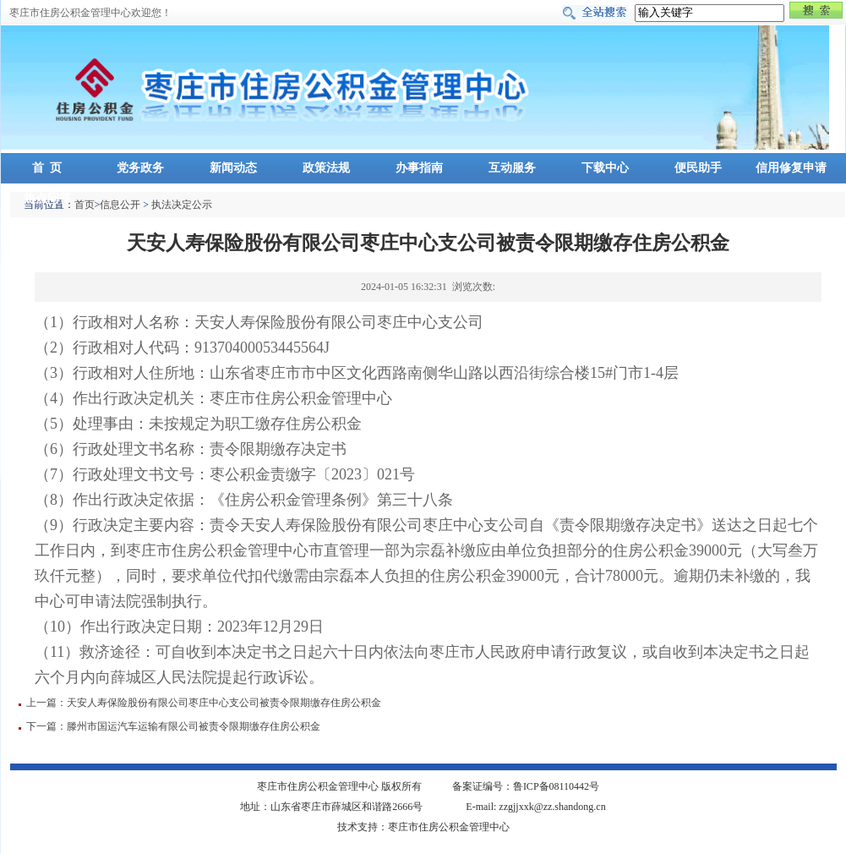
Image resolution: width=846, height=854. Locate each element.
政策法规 (326, 167)
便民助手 (698, 167)
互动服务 (512, 167)
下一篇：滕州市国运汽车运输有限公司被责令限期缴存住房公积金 (173, 726)
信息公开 (120, 205)
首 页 (47, 167)
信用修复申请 (791, 167)
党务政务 (140, 167)
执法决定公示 (181, 205)
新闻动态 (233, 167)
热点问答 (47, 198)
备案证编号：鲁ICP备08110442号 (525, 786)
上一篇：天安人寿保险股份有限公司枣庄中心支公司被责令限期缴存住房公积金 (203, 703)
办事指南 (419, 167)
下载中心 (605, 167)
